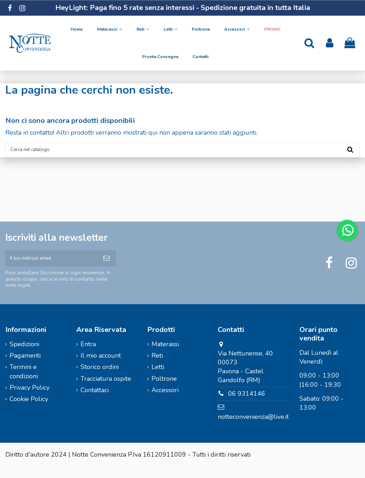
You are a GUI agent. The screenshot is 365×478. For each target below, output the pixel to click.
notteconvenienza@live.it (253, 428)
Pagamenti (25, 367)
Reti (157, 367)
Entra (88, 355)
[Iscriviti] (106, 267)
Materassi (165, 355)
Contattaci (95, 401)
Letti (157, 378)
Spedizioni (24, 355)
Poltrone (164, 390)
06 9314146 (246, 405)
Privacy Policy (30, 399)
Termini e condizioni (24, 383)
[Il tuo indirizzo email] (51, 267)
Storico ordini (100, 378)
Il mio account (101, 367)
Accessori (165, 401)
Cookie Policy (29, 410)
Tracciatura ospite (106, 390)
